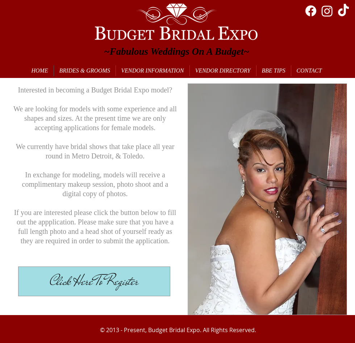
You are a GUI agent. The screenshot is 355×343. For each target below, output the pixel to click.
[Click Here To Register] (94, 281)
